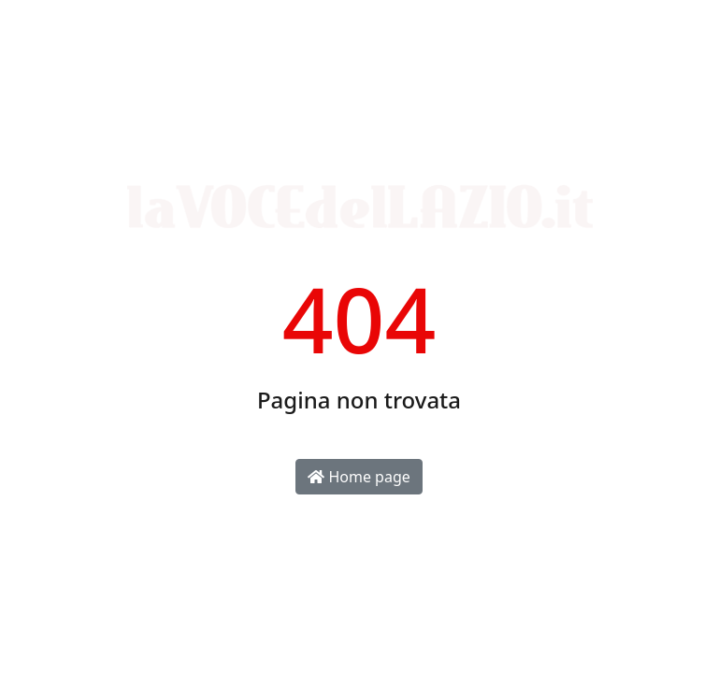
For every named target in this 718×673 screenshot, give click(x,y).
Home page (359, 476)
